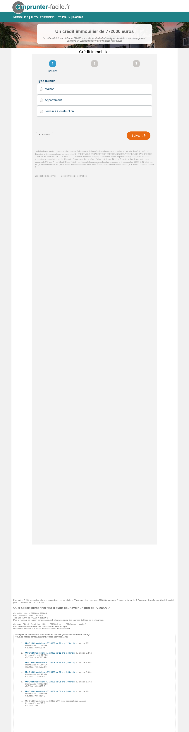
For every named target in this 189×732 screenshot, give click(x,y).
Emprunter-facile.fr (81, 729)
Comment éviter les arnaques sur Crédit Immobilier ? (39, 653)
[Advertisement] (94, 216)
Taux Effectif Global (132, 705)
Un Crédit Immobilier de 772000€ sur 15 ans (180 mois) (50, 308)
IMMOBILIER (20, 17)
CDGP (72, 713)
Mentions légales (110, 729)
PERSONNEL (48, 17)
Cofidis (72, 696)
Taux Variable (129, 691)
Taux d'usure (129, 700)
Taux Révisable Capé (133, 696)
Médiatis (73, 691)
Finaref (72, 705)
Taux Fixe (127, 678)
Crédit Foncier (75, 709)
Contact (96, 729)
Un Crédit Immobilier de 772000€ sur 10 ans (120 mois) (50, 289)
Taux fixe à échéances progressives (139, 687)
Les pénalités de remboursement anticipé (33, 659)
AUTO (34, 17)
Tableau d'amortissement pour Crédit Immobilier (36, 663)
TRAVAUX (64, 17)
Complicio (73, 700)
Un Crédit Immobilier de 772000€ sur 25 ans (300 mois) (50, 328)
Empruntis (74, 682)
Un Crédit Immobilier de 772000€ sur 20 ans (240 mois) (50, 318)
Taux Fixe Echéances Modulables (138, 682)
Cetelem (73, 678)
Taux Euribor (129, 709)
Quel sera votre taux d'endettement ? (32, 666)
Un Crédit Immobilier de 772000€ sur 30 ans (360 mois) (50, 337)
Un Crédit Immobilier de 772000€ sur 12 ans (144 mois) (50, 299)
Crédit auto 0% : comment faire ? (30, 669)
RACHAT (77, 17)
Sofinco (72, 687)
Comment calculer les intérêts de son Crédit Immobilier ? (40, 656)
